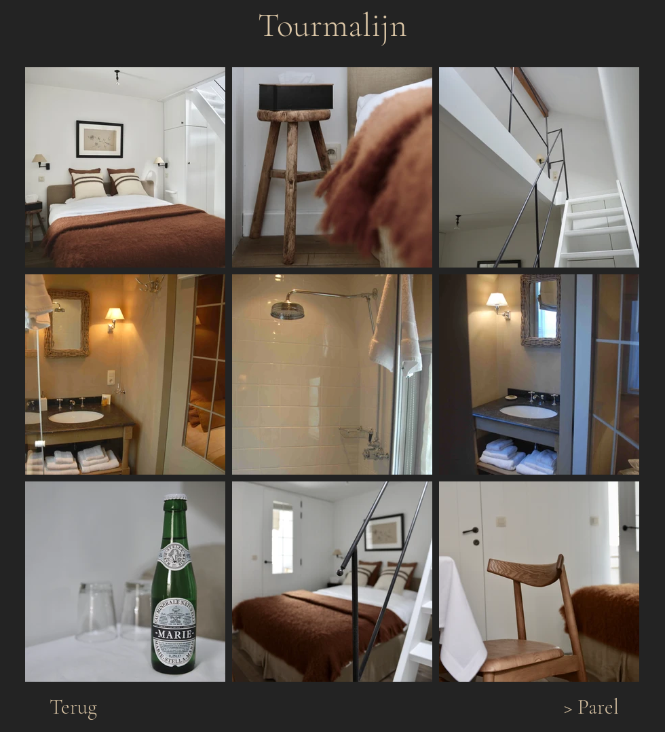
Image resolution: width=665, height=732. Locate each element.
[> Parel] (591, 707)
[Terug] (73, 707)
